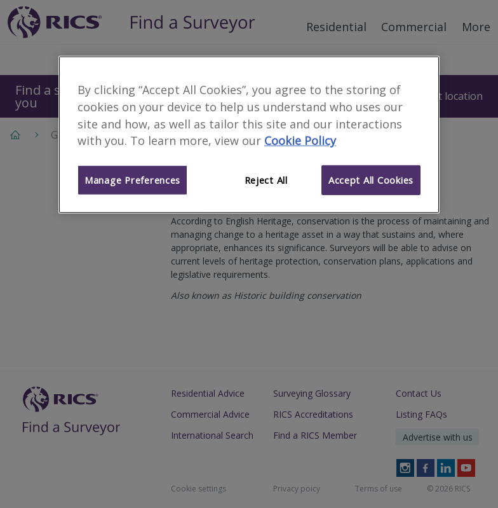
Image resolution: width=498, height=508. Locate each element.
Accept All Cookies (371, 180)
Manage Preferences (132, 180)
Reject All (266, 180)
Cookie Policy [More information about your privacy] (300, 140)
